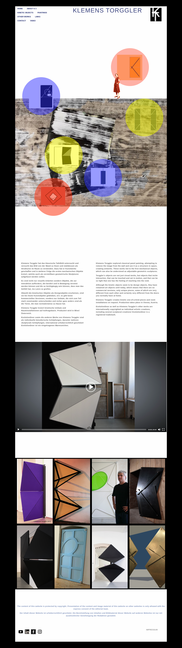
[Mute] (159, 429)
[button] (91, 387)
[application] (91, 387)
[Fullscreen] (163, 429)
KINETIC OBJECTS (25, 13)
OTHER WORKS (24, 17)
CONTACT (21, 21)
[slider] (84, 429)
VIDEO (33, 21)
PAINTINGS (42, 13)
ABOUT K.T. (32, 9)
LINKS (37, 17)
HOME (20, 9)
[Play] (18, 429)
